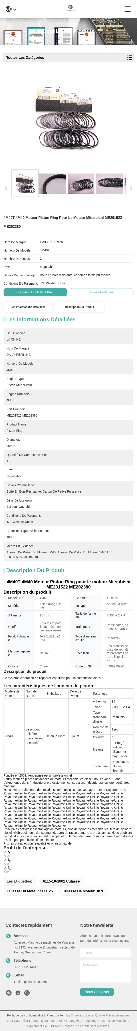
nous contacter (97, 992)
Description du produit (79, 307)
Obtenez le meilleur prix (35, 292)
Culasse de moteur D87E (83, 891)
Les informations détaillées (28, 307)
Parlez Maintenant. (102, 292)
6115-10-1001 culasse (61, 881)
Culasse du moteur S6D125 (30, 891)
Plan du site (55, 1015)
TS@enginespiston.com (30, 982)
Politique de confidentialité (25, 1015)
